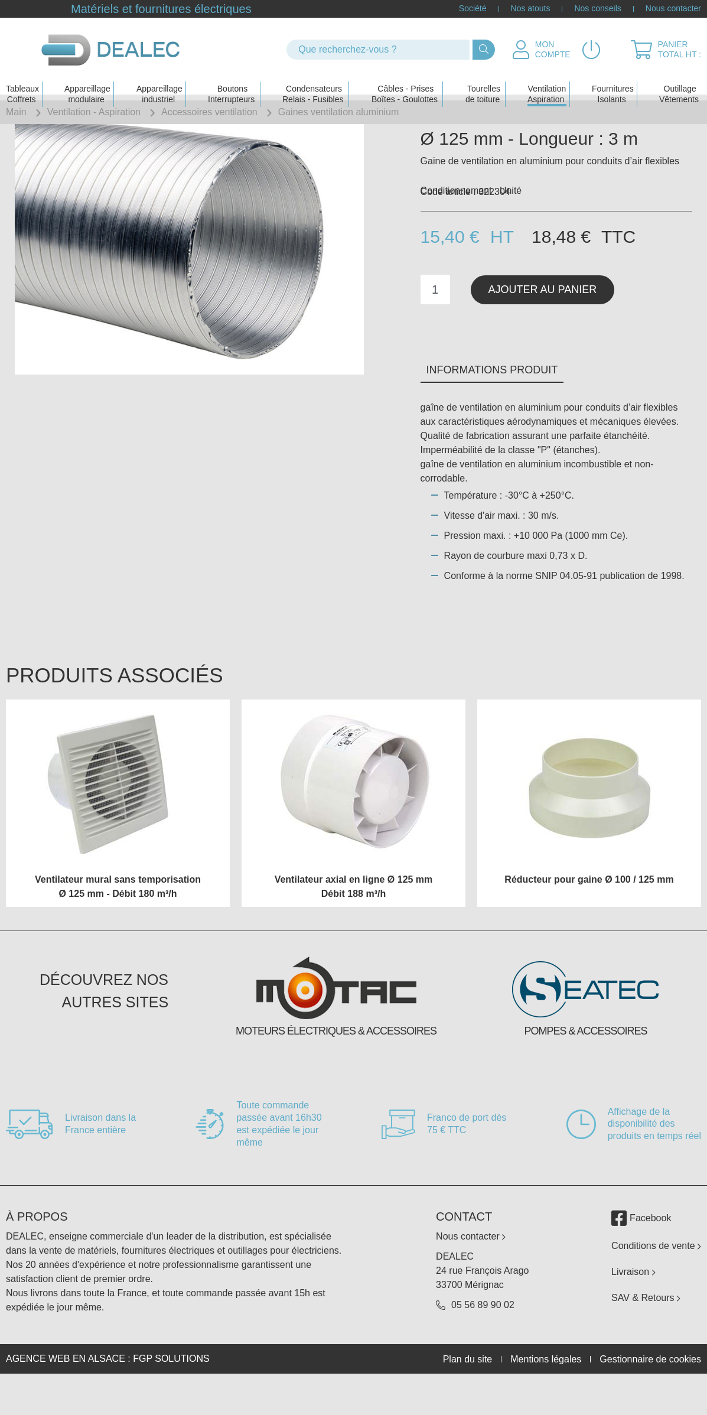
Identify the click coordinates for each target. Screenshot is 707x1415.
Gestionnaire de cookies (650, 1394)
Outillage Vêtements (679, 80)
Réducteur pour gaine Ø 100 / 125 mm (588, 915)
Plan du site (468, 1394)
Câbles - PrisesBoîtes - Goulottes (405, 80)
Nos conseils (597, 9)
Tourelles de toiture (482, 80)
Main (16, 112)
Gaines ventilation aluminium (338, 112)
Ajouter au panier (542, 324)
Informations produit (492, 405)
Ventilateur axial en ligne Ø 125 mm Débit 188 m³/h (354, 922)
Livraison (633, 1307)
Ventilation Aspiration (546, 80)
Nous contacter (673, 9)
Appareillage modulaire (87, 80)
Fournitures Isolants (613, 80)
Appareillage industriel (159, 80)
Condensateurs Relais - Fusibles (312, 80)
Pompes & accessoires (585, 1066)
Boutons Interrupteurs (231, 80)
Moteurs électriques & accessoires (336, 1066)
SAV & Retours (645, 1333)
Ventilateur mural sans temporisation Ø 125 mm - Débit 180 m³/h (118, 922)
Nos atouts (530, 9)
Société (473, 9)
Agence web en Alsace (65, 1394)
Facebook (641, 1254)
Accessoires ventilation (209, 112)
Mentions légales (545, 1394)
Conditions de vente (656, 1281)
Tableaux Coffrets (22, 80)
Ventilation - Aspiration (94, 112)
